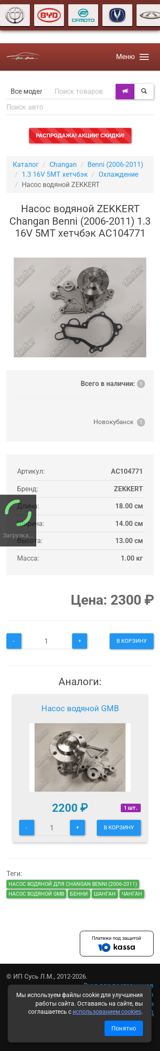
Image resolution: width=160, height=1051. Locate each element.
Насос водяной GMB (80, 708)
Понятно (123, 1028)
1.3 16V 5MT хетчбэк (55, 174)
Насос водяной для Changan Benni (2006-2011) (73, 884)
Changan (63, 164)
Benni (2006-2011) (115, 164)
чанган (132, 894)
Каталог (26, 164)
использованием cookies (107, 1011)
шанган (105, 894)
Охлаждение (118, 174)
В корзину (131, 641)
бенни (79, 894)
